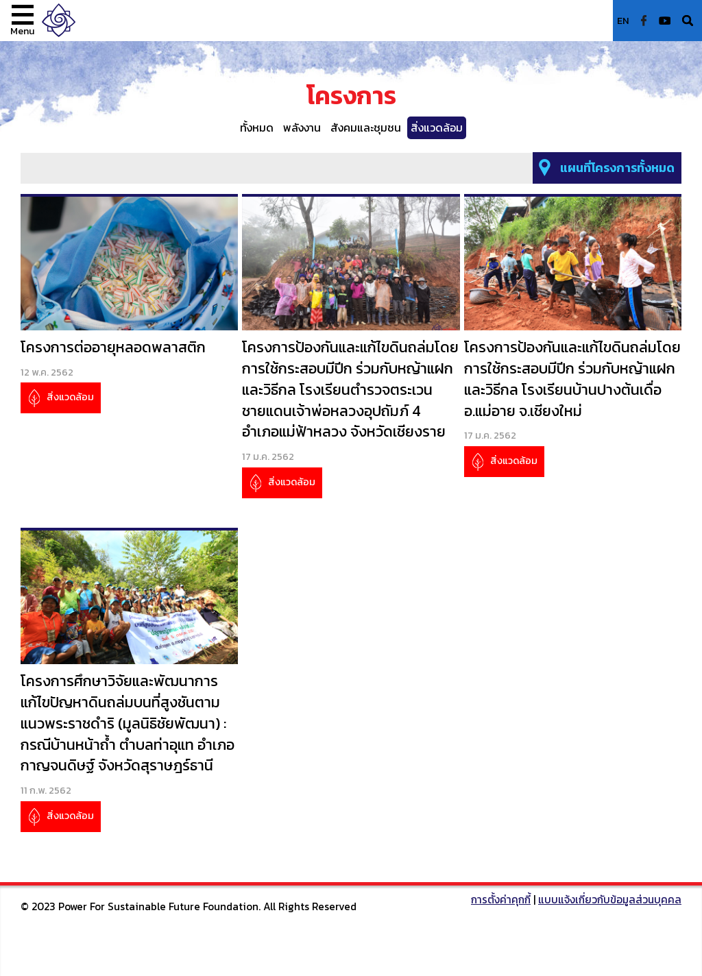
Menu (22, 30)
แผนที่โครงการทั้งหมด (617, 167)
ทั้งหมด (257, 127)
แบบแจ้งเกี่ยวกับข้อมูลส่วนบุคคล (609, 899)
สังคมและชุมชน (365, 127)
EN (623, 20)
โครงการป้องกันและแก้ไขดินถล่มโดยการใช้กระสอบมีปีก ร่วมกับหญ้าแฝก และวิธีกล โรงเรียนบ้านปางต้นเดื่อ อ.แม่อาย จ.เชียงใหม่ (572, 379)
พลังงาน (302, 127)
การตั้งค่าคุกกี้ (501, 899)
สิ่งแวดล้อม (437, 127)
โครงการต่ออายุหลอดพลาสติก (113, 347)
